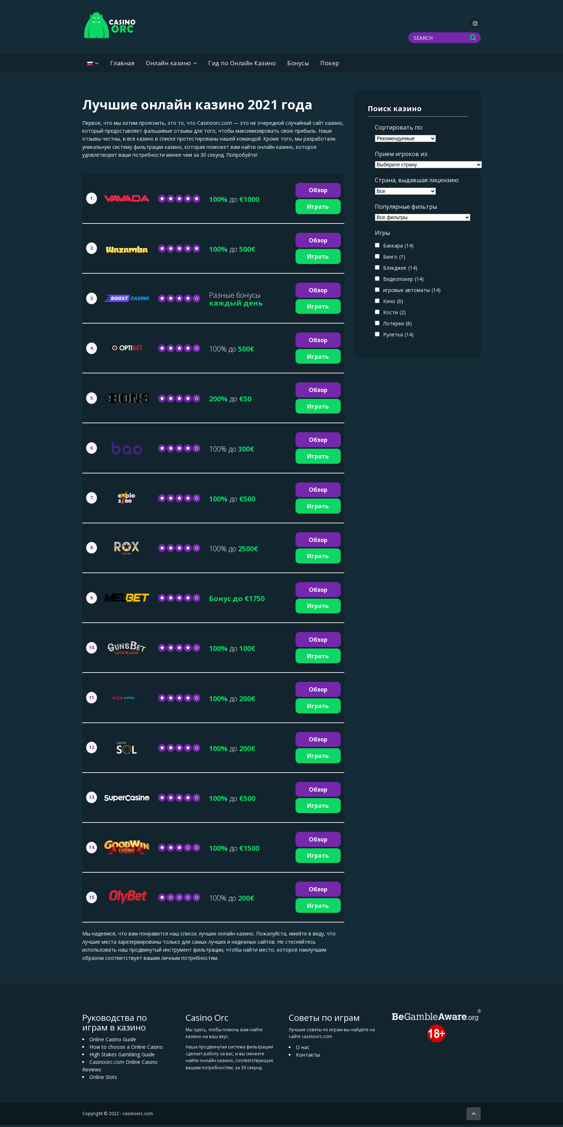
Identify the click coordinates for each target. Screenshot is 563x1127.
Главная (122, 65)
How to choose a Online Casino (126, 1049)
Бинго (394, 259)
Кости (394, 314)
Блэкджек (400, 270)
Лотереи (397, 325)
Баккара (398, 247)
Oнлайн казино (168, 65)
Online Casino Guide (112, 1041)
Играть (318, 209)
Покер (329, 65)
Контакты (308, 1056)
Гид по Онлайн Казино (242, 65)
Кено (393, 303)
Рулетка (398, 336)
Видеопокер (403, 281)
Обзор (318, 192)
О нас (303, 1049)
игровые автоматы (412, 292)
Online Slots (103, 1079)
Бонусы (298, 65)
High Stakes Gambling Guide (122, 1056)
